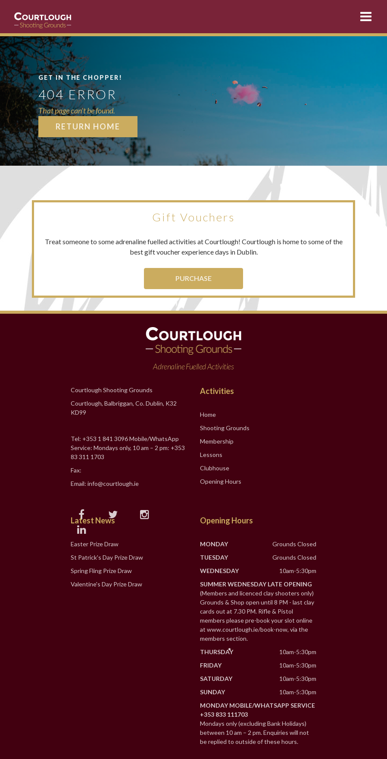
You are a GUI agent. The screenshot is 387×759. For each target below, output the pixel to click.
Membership (217, 441)
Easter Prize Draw (95, 544)
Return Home (88, 126)
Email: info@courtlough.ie (105, 483)
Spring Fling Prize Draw (101, 570)
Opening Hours (220, 481)
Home (208, 414)
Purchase (193, 278)
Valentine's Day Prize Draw (106, 584)
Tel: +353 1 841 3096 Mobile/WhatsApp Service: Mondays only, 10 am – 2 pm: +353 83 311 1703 (128, 447)
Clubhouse (214, 468)
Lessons (211, 454)
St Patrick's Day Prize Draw (107, 557)
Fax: (76, 470)
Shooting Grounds (225, 427)
